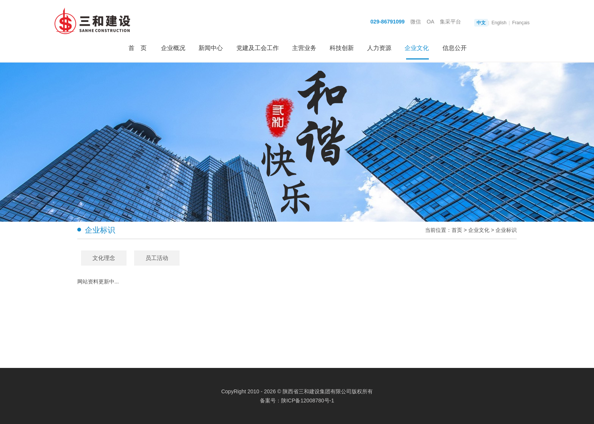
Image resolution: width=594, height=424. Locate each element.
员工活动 (156, 258)
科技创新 (342, 48)
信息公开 (454, 48)
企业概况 (173, 48)
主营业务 (304, 48)
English (499, 22)
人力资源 (379, 48)
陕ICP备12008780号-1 (307, 400)
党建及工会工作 (257, 48)
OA (430, 22)
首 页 (137, 48)
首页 (457, 230)
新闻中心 (211, 48)
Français (521, 22)
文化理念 (103, 258)
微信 (415, 22)
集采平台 (450, 22)
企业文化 (417, 48)
